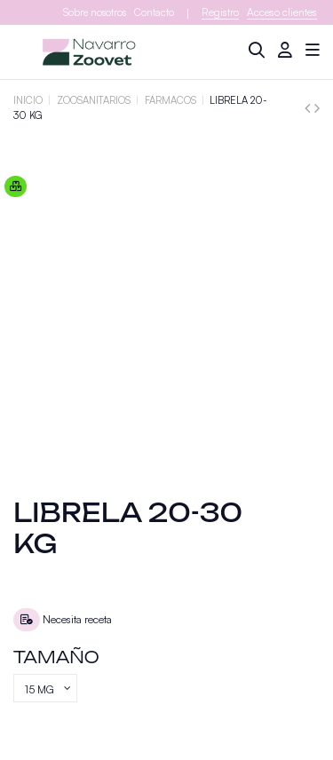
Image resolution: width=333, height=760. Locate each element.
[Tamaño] (45, 688)
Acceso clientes (282, 12)
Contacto (154, 12)
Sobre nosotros (94, 12)
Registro (220, 12)
